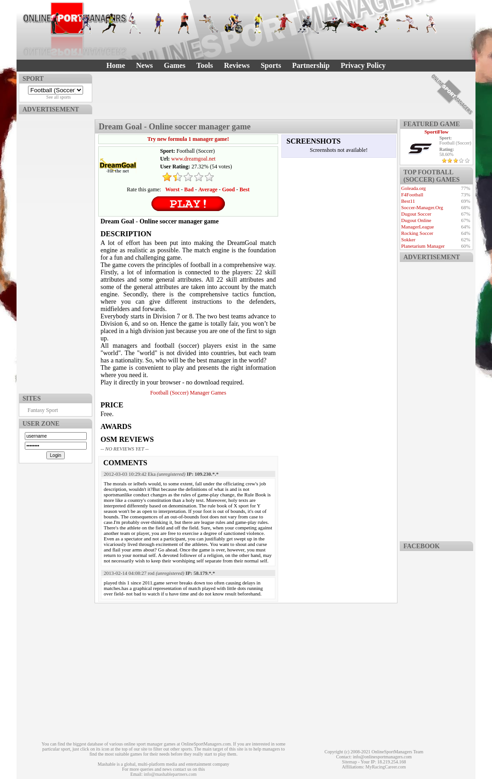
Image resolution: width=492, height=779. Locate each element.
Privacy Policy (363, 65)
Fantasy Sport (43, 410)
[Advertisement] (55, 252)
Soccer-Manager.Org (422, 207)
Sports (271, 65)
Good (228, 189)
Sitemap (349, 761)
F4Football (412, 194)
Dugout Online (416, 220)
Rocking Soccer (417, 233)
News (144, 65)
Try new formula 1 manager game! (188, 139)
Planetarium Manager (423, 246)
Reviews (237, 65)
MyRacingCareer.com (385, 766)
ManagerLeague (417, 226)
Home (115, 65)
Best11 (408, 201)
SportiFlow (437, 131)
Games (174, 65)
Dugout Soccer (416, 214)
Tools (204, 65)
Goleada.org (413, 188)
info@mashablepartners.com (170, 774)
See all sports (58, 97)
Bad (189, 189)
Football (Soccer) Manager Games (188, 393)
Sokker (408, 239)
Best (245, 189)
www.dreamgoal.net (193, 159)
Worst (172, 189)
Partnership (311, 65)
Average (208, 189)
